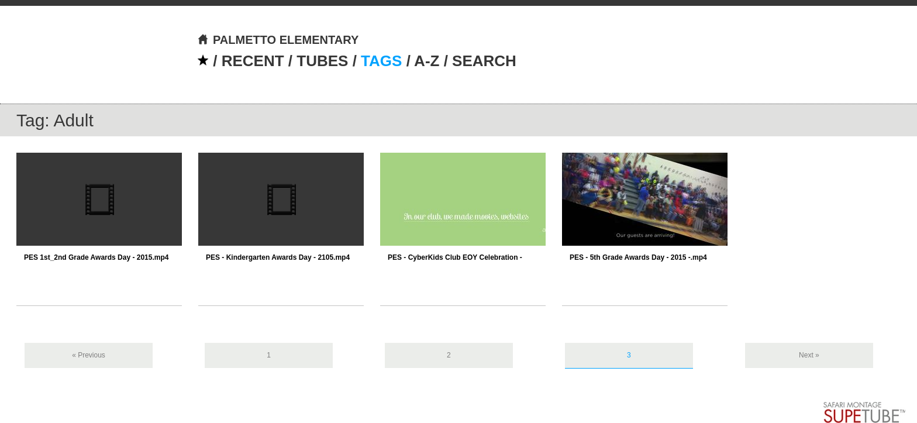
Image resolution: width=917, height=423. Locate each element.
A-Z (426, 61)
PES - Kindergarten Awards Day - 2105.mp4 (278, 257)
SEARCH (484, 61)
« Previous (88, 355)
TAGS (381, 61)
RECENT (253, 61)
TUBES (322, 61)
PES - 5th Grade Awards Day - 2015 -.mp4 (638, 257)
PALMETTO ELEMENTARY (277, 39)
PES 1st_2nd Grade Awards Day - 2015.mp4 (96, 257)
